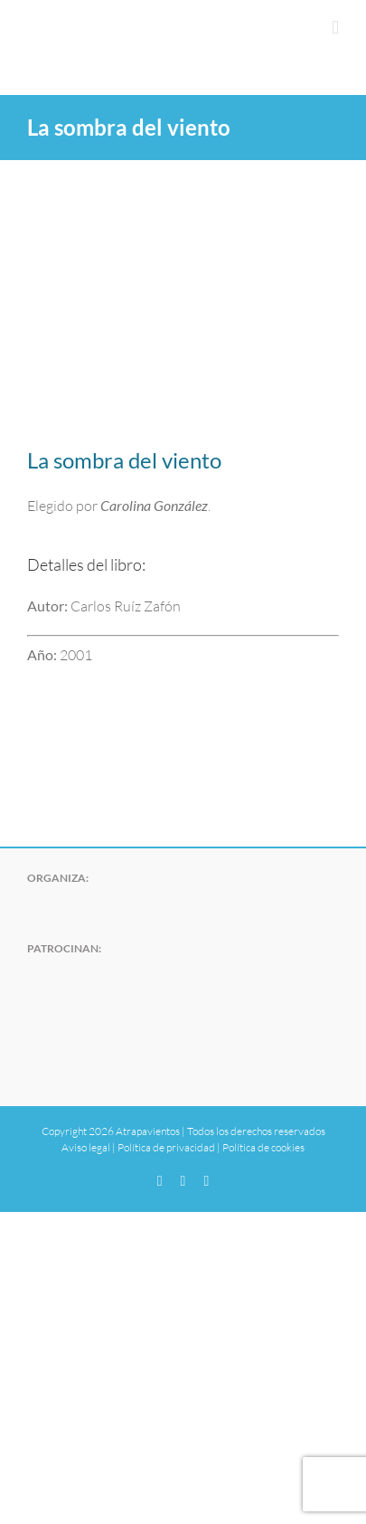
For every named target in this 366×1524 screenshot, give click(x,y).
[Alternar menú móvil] (335, 27)
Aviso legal (85, 1147)
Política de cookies (263, 1147)
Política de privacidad (166, 1147)
